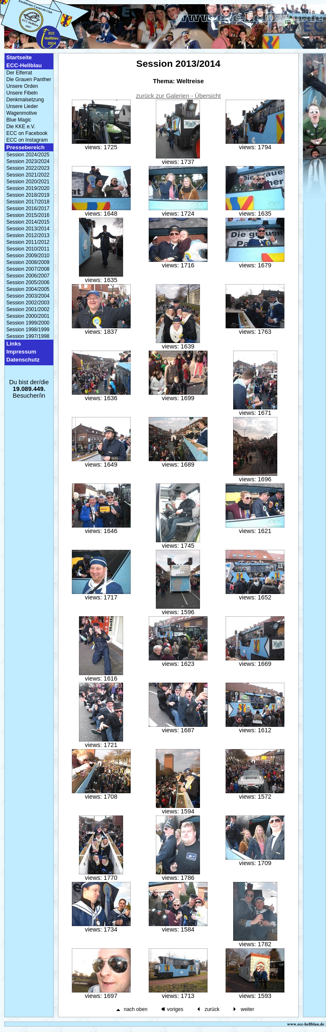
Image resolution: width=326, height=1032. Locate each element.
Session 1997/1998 (28, 336)
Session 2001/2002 (28, 309)
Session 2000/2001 (28, 316)
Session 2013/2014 (28, 229)
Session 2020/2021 (28, 182)
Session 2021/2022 (28, 175)
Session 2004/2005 (28, 289)
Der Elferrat (19, 73)
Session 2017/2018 (28, 202)
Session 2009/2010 (28, 256)
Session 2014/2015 (28, 222)
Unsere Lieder (22, 106)
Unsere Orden (22, 86)
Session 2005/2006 (28, 282)
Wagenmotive (21, 113)
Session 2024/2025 (28, 155)
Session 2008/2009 (28, 262)
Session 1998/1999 (28, 330)
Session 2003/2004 (28, 296)
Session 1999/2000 (28, 323)
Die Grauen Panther (28, 79)
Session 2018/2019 (28, 195)
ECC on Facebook (26, 133)
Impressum (21, 351)
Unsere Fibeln (22, 93)
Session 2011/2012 (28, 242)
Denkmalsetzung (25, 100)
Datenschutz (22, 359)
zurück (212, 1009)
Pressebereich (25, 147)
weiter (247, 1009)
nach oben (135, 1009)
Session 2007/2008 (28, 269)
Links (13, 343)
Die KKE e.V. (20, 126)
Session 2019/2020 (28, 188)
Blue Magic (18, 120)
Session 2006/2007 (28, 276)
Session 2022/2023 (28, 168)
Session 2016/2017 (28, 208)
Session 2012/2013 (28, 235)
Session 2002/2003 (28, 303)
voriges (175, 1009)
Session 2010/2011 (28, 249)
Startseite (19, 57)
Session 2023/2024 (28, 161)
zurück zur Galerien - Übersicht (178, 95)
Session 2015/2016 (28, 215)
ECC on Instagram (27, 140)
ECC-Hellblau (24, 65)
